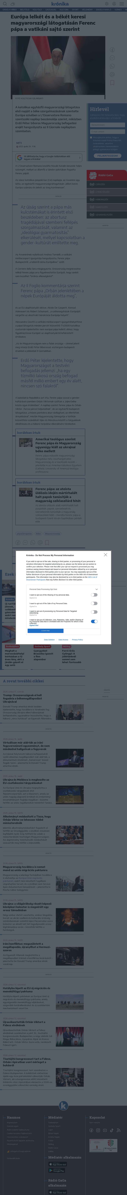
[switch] (94, 595)
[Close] (106, 555)
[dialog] (63, 597)
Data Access (63, 640)
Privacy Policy (77, 640)
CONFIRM (45, 631)
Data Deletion (49, 640)
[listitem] (63, 589)
